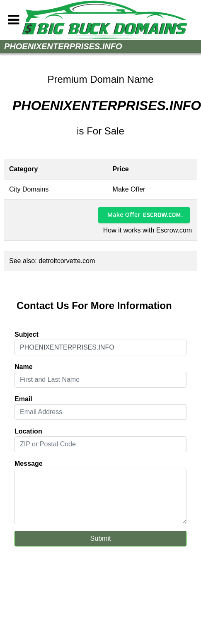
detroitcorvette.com (67, 260)
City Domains (28, 189)
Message (29, 463)
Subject (27, 334)
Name (24, 366)
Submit (100, 538)
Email (23, 398)
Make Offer (123, 214)
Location (28, 431)
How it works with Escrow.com (147, 230)
